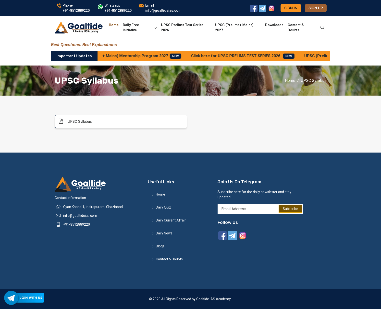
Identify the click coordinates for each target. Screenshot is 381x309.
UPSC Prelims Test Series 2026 (182, 27)
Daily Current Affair (171, 220)
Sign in (290, 8)
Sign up (315, 8)
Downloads (274, 25)
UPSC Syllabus (75, 121)
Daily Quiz (163, 207)
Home (114, 25)
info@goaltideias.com (80, 216)
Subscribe (290, 209)
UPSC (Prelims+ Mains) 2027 (234, 27)
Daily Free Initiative (140, 27)
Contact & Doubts (296, 27)
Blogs (160, 246)
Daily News (164, 233)
